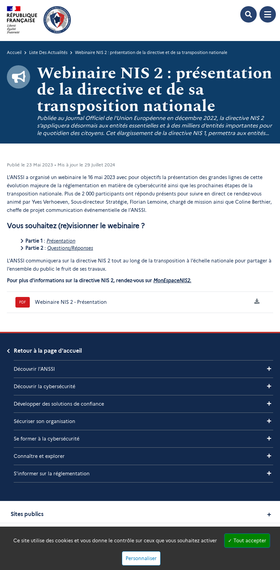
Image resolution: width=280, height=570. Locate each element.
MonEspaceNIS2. (172, 280)
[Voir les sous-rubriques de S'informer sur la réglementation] (269, 473)
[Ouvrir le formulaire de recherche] (248, 14)
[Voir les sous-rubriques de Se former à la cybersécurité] (269, 439)
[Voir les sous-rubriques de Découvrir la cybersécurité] (269, 386)
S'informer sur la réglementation (52, 474)
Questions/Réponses (70, 248)
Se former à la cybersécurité (46, 439)
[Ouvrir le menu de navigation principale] (267, 14)
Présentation (61, 241)
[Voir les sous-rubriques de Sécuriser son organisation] (269, 421)
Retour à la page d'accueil (48, 351)
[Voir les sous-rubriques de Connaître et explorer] (269, 456)
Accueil (14, 52)
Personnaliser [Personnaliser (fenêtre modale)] (141, 558)
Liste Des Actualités (48, 52)
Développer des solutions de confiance (59, 404)
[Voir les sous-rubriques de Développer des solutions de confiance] (269, 404)
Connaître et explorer (39, 456)
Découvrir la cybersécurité (44, 386)
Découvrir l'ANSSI (34, 369)
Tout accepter (247, 541)
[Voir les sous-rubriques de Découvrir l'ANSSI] (269, 369)
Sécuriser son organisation (44, 421)
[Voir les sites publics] (269, 514)
